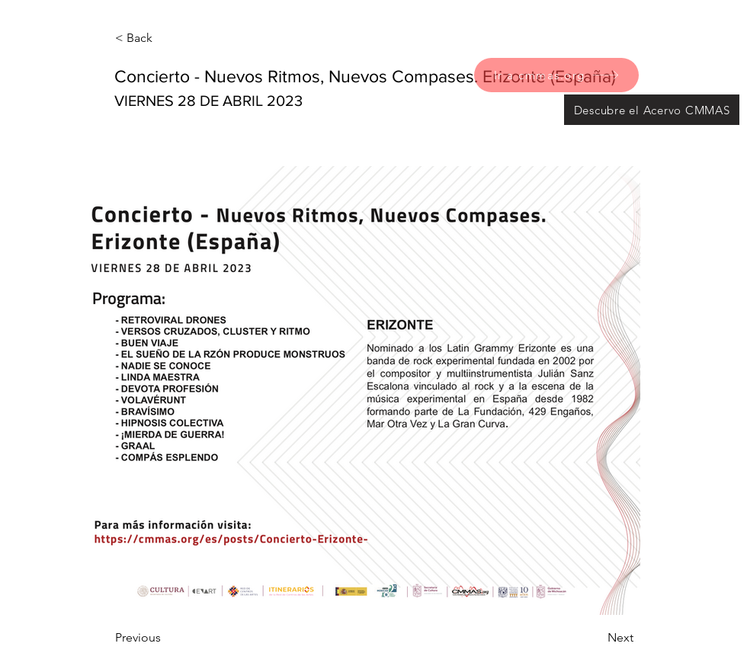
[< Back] (165, 38)
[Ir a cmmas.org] (556, 75)
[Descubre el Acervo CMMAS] (651, 109)
